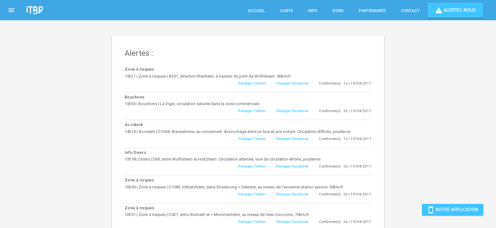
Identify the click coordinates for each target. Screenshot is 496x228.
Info (312, 10)
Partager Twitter (252, 83)
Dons (338, 10)
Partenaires (372, 10)
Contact (410, 10)
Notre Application (452, 209)
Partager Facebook (292, 83)
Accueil (256, 10)
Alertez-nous (455, 10)
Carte (286, 10)
